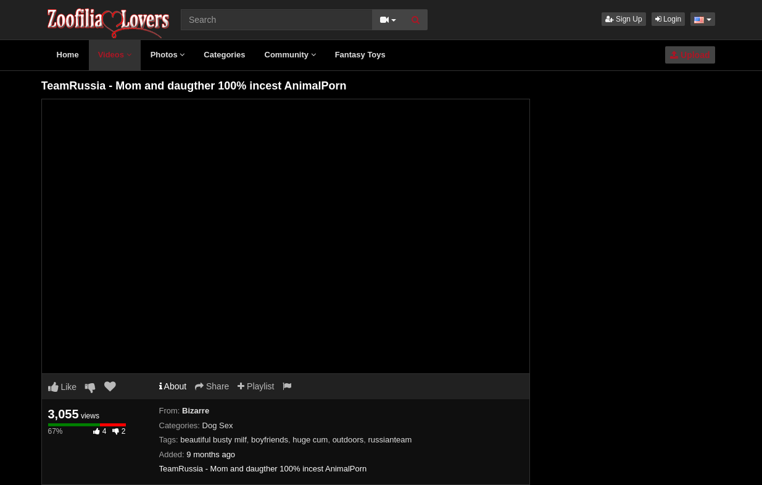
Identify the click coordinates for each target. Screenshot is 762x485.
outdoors (348, 439)
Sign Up (623, 19)
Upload (690, 55)
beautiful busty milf (213, 439)
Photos (168, 54)
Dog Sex (217, 425)
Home (68, 54)
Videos (114, 54)
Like (62, 387)
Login (668, 19)
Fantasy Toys (360, 54)
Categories (224, 54)
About (173, 386)
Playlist (256, 386)
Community (290, 54)
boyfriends (269, 439)
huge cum (310, 439)
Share (212, 386)
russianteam (390, 439)
